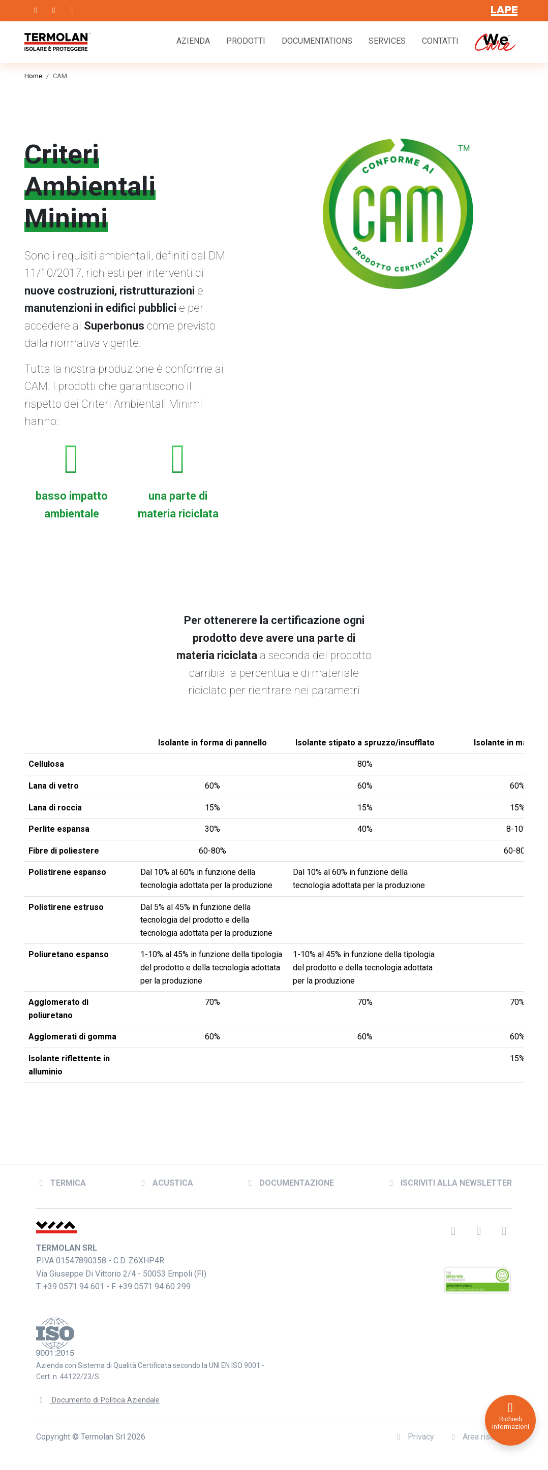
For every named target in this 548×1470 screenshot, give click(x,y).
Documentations (317, 41)
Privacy (413, 1430)
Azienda (193, 41)
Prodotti (245, 41)
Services (387, 41)
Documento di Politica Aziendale (98, 1394)
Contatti (440, 41)
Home (33, 76)
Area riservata (480, 1430)
